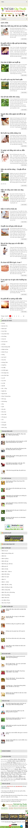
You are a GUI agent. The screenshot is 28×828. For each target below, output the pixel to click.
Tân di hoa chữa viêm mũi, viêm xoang (15, 638)
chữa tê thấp (11, 763)
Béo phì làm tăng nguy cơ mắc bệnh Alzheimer (12, 244)
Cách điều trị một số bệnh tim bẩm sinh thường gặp (15, 646)
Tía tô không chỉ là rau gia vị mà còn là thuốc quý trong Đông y (15, 657)
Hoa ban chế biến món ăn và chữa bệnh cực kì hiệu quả (16, 518)
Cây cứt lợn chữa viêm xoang (10, 97)
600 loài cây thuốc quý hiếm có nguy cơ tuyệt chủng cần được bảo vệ (16, 718)
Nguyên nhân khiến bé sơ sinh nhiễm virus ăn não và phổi (16, 740)
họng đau (4, 769)
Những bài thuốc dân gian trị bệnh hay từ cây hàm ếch (16, 511)
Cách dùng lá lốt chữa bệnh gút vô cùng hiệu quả (16, 489)
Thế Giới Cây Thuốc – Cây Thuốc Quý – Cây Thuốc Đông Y (15, 822)
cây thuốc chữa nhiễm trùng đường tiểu (11, 765)
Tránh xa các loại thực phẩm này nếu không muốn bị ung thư (15, 711)
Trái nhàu (10, 780)
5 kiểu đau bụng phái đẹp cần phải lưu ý (16, 470)
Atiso (2, 759)
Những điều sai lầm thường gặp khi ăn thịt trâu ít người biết (16, 456)
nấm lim (23, 769)
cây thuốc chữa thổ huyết (6, 766)
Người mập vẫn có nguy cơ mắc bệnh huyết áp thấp (15, 617)
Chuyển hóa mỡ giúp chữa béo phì (11, 226)
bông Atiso (6, 759)
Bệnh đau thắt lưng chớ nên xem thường (14, 26)
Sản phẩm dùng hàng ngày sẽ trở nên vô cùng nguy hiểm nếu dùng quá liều (16, 704)
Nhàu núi (12, 769)
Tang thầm (18, 773)
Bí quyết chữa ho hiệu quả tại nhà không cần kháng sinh (13, 44)
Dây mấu (14, 767)
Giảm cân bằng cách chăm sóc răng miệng (12, 191)
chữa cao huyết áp (4, 761)
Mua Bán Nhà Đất (7, 533)
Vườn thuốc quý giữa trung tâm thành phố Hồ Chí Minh (16, 726)
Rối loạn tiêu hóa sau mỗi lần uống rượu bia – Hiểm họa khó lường (16, 434)
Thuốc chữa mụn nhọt (18, 774)
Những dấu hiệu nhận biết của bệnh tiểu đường (16, 610)
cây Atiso (18, 763)
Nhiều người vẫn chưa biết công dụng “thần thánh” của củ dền (15, 671)
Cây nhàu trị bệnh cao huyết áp (10, 62)
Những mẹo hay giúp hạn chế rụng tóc (15, 631)
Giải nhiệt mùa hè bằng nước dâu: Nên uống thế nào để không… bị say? (15, 463)
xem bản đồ (17, 801)
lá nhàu (9, 769)
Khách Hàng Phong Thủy (9, 544)
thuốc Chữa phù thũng (15, 777)
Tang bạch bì (12, 771)
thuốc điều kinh (5, 780)
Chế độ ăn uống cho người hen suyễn (15, 623)
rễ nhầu (5, 771)
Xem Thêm (24, 39)
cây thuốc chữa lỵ (16, 764)
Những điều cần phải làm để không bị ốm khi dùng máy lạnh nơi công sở (16, 449)
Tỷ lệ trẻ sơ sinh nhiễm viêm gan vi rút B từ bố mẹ (16, 733)
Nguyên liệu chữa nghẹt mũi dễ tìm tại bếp (13, 115)
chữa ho (22, 761)
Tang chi (20, 771)
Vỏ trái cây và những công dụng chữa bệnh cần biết (15, 481)
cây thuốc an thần (7, 764)
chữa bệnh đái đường (17, 759)
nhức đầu (18, 769)
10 (23, 316)
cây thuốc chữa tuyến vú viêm (16, 766)
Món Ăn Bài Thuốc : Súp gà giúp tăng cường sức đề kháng (15, 679)
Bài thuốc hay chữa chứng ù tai (11, 133)
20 (2, 318)
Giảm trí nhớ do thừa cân (9, 209)
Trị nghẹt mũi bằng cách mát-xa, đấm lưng (13, 151)
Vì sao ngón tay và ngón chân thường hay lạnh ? (14, 280)
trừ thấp (13, 780)
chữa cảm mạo (13, 761)
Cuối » (10, 318)
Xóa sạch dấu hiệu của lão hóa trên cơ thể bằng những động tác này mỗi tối (16, 442)
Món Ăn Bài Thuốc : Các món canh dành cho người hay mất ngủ (16, 664)
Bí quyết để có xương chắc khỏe (11, 299)
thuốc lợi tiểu (21, 779)
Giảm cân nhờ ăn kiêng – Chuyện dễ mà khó (13, 170)
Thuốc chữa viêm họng (10, 779)
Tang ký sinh (9, 773)
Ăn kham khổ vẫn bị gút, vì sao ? (11, 262)
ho (17, 768)
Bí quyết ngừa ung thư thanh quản (12, 79)
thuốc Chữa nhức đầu (11, 776)
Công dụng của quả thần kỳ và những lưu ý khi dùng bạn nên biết (16, 496)
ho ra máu (22, 768)
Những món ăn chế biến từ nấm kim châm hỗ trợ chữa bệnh (16, 693)
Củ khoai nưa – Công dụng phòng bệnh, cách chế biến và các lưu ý (16, 686)
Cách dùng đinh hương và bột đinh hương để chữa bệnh (16, 503)
